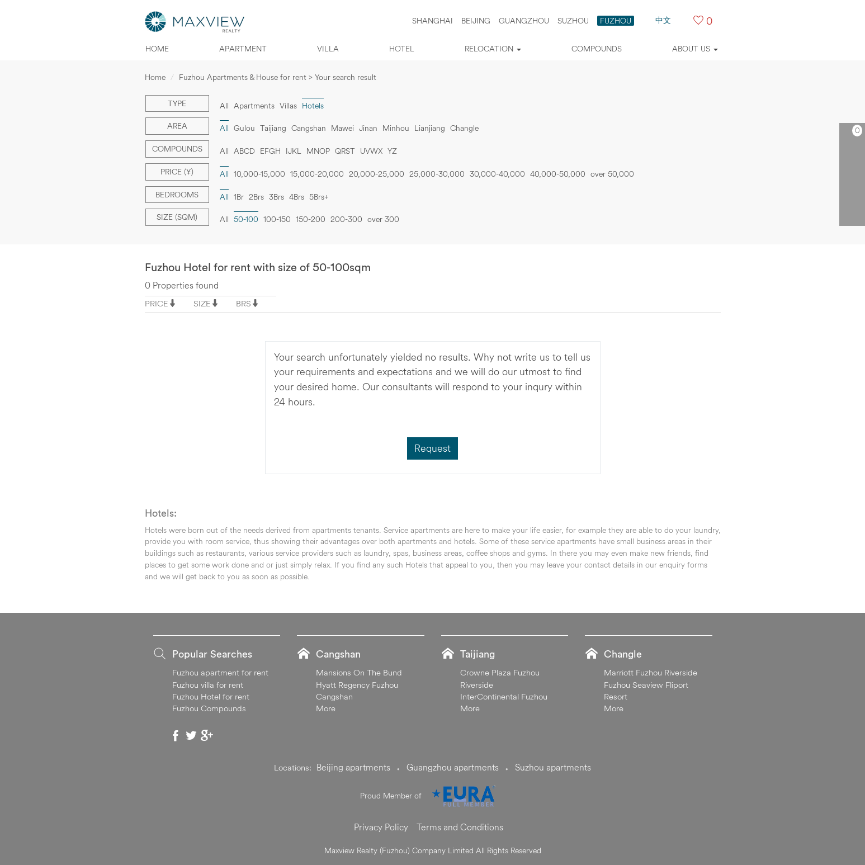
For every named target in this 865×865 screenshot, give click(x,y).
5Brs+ (319, 197)
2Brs (256, 197)
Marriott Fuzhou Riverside (650, 672)
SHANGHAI (432, 21)
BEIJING (475, 21)
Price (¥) (176, 172)
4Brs (296, 197)
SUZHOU (573, 21)
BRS (243, 303)
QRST (345, 151)
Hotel (401, 49)
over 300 (383, 219)
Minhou (395, 128)
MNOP (318, 151)
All (224, 106)
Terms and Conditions (460, 827)
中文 (663, 20)
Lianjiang (429, 128)
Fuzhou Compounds (209, 708)
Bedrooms (176, 195)
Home (157, 49)
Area (177, 126)
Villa (328, 49)
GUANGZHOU (524, 21)
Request (432, 448)
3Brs (276, 197)
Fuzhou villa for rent (207, 684)
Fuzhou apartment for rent (220, 672)
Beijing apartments (353, 767)
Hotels (313, 106)
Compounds (596, 49)
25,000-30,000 (437, 174)
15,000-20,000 (317, 174)
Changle (464, 128)
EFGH (270, 151)
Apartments (254, 106)
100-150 (277, 219)
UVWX (371, 151)
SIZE (202, 303)
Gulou (244, 128)
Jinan (368, 128)
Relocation (493, 49)
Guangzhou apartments (452, 767)
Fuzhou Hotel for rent (210, 696)
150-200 (310, 219)
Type (177, 103)
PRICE (156, 303)
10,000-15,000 (259, 174)
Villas (288, 106)
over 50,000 (612, 174)
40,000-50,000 (557, 174)
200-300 (346, 219)
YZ (392, 151)
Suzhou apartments (553, 767)
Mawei (342, 128)
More (325, 708)
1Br (239, 197)
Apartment (243, 49)
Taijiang (273, 128)
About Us (695, 49)
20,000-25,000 (376, 174)
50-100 (246, 219)
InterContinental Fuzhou (503, 696)
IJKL (293, 151)
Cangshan (308, 128)
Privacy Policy (381, 827)
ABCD (244, 151)
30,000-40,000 (497, 174)
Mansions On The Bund (359, 672)
